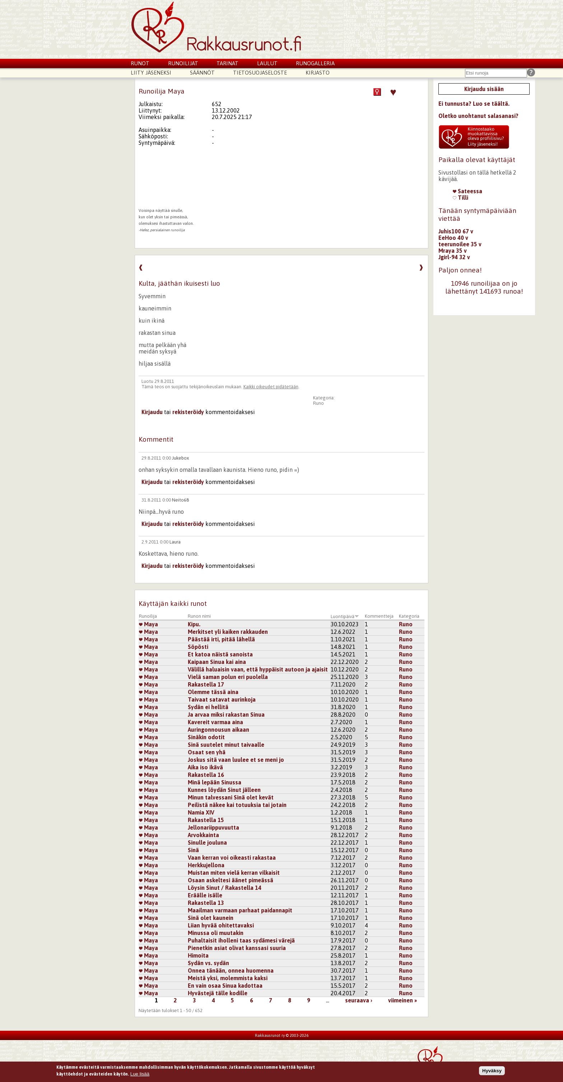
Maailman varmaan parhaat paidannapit (240, 910)
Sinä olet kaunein (210, 918)
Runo (318, 403)
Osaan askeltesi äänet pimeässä (230, 880)
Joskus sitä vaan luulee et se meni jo (236, 759)
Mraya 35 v (452, 250)
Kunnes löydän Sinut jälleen (224, 790)
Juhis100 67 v (455, 231)
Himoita (198, 955)
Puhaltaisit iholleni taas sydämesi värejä (241, 940)
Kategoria (409, 616)
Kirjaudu (152, 412)
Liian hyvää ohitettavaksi (221, 925)
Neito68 (180, 500)
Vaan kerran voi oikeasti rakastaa (232, 857)
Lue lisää (139, 1074)
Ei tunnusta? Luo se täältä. (474, 103)
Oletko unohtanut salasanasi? (478, 116)
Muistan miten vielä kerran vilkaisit (234, 872)
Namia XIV (201, 812)
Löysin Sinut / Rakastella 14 (224, 887)
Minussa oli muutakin (215, 933)
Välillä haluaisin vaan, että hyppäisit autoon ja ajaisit (258, 669)
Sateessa (467, 191)
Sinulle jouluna (207, 842)
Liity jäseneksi (151, 73)
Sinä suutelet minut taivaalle (226, 744)
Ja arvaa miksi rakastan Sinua (226, 714)
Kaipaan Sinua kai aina (217, 662)
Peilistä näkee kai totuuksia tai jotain (237, 805)
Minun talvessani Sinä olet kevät (231, 797)
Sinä (193, 850)
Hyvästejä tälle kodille (217, 993)
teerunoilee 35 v (459, 244)
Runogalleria (315, 63)
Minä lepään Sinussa (214, 782)
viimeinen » (402, 1000)
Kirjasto (318, 73)
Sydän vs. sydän (208, 963)
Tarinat (227, 63)
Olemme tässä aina (213, 692)
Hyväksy (492, 1070)
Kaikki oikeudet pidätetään (270, 386)
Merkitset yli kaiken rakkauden (228, 631)
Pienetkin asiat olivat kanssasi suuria (237, 948)
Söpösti (198, 647)
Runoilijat (183, 63)
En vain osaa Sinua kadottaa (225, 985)
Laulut (267, 63)
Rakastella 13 (206, 903)
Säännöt (202, 73)
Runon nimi (199, 616)
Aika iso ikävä (205, 767)
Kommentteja (379, 616)
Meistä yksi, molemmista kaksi (227, 978)
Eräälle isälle (205, 895)
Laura (175, 542)
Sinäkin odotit (206, 737)
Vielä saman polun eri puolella (228, 677)
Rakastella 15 (206, 820)
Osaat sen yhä (206, 752)
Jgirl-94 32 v (454, 257)
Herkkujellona (206, 865)
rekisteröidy (188, 412)
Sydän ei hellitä (208, 707)
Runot (140, 63)
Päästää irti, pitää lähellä (221, 639)
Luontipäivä (345, 616)
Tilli (460, 197)
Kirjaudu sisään (484, 89)
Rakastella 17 (206, 684)
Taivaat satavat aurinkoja (222, 699)
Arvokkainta (203, 835)
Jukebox (180, 458)
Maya (148, 624)
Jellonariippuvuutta (213, 827)
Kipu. (194, 624)
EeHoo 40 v (453, 237)
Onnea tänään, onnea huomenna (231, 970)
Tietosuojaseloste (260, 73)
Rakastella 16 (206, 775)
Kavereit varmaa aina (215, 722)
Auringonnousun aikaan (218, 729)
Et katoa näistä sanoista (220, 654)
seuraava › (358, 1000)
